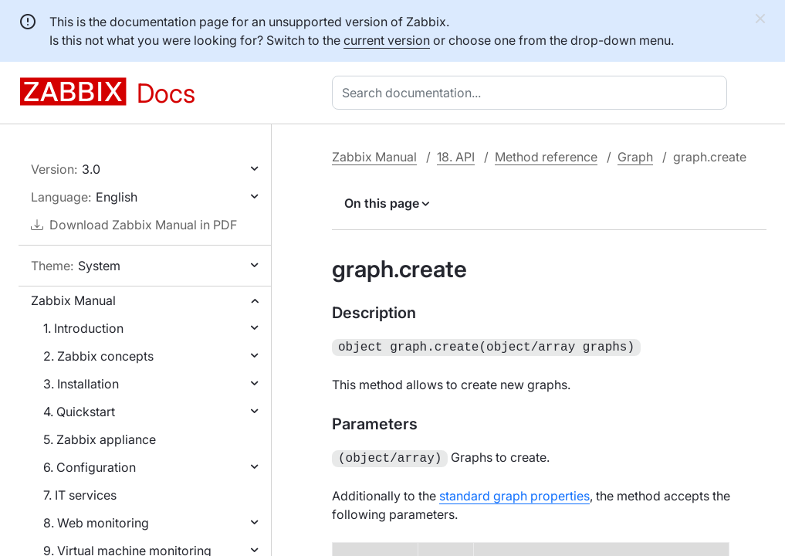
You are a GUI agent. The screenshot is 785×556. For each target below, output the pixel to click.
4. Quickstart (79, 411)
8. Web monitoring (96, 523)
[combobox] (532, 92)
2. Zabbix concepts (98, 356)
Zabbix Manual (73, 300)
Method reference (546, 156)
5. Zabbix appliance (99, 439)
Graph (635, 156)
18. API (456, 156)
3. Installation (81, 384)
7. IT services (80, 495)
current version (386, 40)
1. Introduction (83, 328)
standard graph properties (514, 492)
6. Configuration (89, 467)
